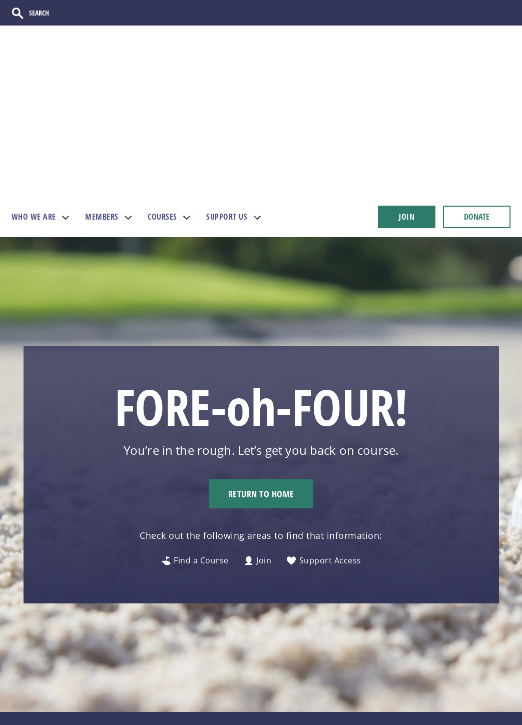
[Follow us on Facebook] (444, 635)
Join (258, 436)
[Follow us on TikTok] (423, 635)
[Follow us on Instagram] (403, 635)
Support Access (323, 436)
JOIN (406, 92)
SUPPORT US (226, 92)
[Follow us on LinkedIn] (505, 635)
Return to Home (261, 370)
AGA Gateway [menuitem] (337, 670)
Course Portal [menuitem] (337, 704)
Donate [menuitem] (233, 670)
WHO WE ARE (34, 92)
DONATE (476, 92)
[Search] (46, 14)
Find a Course (195, 436)
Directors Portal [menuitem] (342, 687)
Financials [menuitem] (239, 704)
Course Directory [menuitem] (253, 687)
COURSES (162, 92)
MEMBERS (102, 92)
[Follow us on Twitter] (464, 635)
